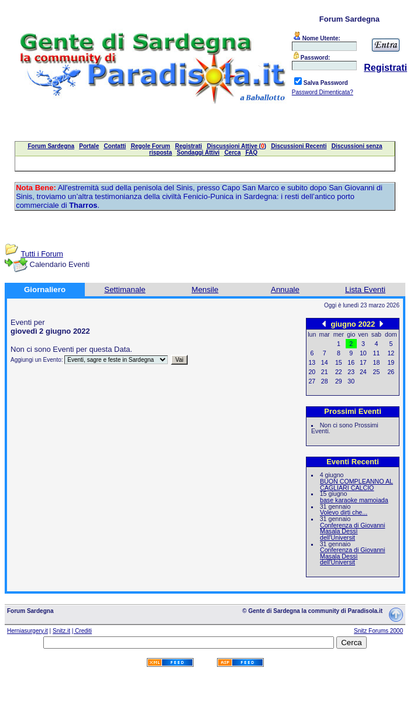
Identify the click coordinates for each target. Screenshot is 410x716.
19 (390, 362)
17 (363, 362)
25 (376, 371)
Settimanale (124, 289)
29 (338, 381)
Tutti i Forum (41, 253)
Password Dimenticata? (322, 92)
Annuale (285, 289)
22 (338, 371)
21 (324, 371)
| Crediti (82, 631)
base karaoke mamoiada (354, 499)
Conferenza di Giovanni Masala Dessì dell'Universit (352, 531)
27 (311, 381)
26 (390, 371)
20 (311, 371)
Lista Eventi (365, 289)
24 (363, 371)
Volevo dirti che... (343, 512)
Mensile (205, 289)
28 (324, 381)
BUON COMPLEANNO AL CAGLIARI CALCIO (356, 484)
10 (363, 353)
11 (376, 353)
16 (350, 362)
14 (324, 362)
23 (350, 371)
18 (376, 362)
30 (350, 381)
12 (390, 353)
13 (311, 362)
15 (338, 362)
